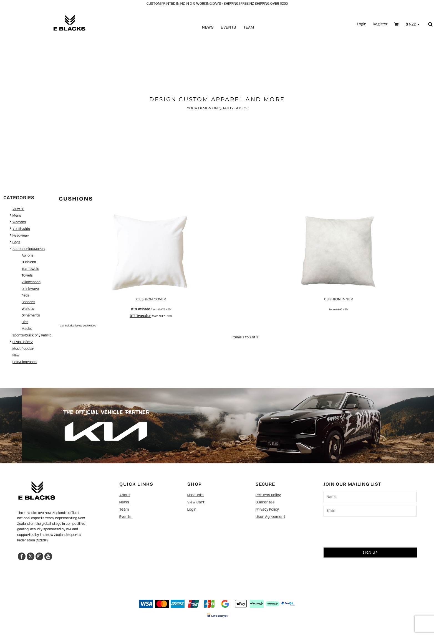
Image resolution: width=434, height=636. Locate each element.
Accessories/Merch (28, 249)
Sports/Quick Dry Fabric (32, 335)
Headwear (20, 235)
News (208, 27)
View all (18, 209)
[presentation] (366, 530)
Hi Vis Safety (22, 342)
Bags (16, 242)
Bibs (25, 322)
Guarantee (265, 502)
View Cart (196, 502)
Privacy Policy (267, 509)
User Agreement (270, 517)
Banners (28, 302)
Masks (27, 329)
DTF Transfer (140, 316)
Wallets (28, 309)
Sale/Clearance (24, 362)
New (15, 355)
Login (361, 24)
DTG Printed (140, 309)
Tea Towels (30, 269)
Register (380, 24)
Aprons (28, 255)
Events (228, 27)
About (124, 495)
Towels (27, 275)
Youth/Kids (21, 229)
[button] (36, 490)
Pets (25, 295)
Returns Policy (268, 495)
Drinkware (30, 289)
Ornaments (31, 315)
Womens (19, 222)
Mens (16, 215)
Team (248, 27)
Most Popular (23, 349)
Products (195, 495)
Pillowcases (31, 282)
